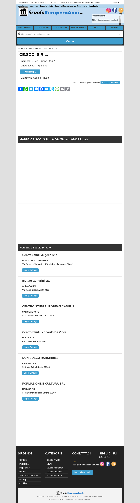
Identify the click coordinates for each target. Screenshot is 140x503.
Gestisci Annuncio (110, 82)
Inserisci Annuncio (82, 472)
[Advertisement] (70, 115)
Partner (22, 471)
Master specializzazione (91, 2)
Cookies (23, 483)
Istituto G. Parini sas (36, 280)
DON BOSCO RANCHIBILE (40, 357)
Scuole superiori (60, 28)
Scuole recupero (25, 28)
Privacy (22, 479)
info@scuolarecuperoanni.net (105, 20)
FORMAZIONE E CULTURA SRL (43, 383)
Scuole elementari (78, 28)
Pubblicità (23, 464)
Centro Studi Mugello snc (39, 255)
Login (116, 2)
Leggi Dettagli (30, 270)
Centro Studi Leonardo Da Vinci (44, 332)
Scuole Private (43, 28)
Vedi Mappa (30, 72)
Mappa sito (24, 468)
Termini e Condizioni (28, 475)
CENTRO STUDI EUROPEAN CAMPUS (48, 306)
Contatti (114, 28)
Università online (74, 2)
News (96, 28)
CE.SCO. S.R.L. (33, 54)
